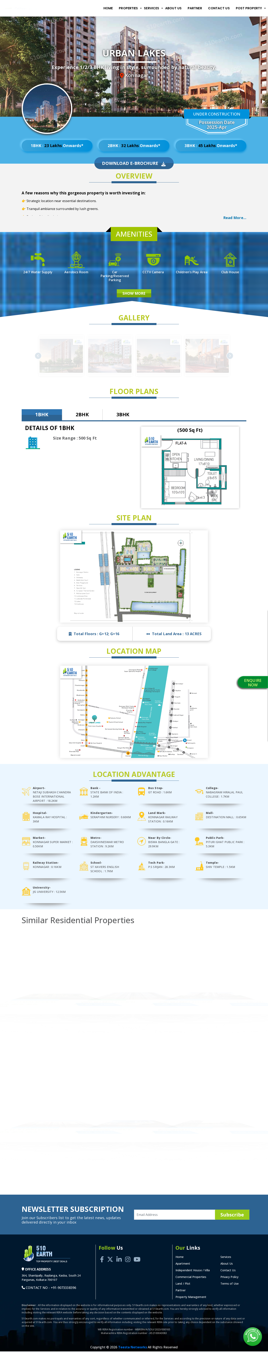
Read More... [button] (234, 218)
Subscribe (232, 1215)
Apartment (182, 1264)
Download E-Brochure (134, 164)
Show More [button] (134, 293)
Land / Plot (182, 1284)
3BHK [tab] (122, 415)
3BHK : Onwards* (211, 146)
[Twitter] (110, 1255)
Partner (195, 8)
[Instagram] (128, 1255)
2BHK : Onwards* (134, 146)
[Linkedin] (119, 1255)
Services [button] (151, 8)
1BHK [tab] (41, 415)
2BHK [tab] (82, 415)
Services (225, 1257)
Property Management (190, 1297)
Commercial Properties (190, 1277)
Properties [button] (128, 8)
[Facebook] (102, 1255)
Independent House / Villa (192, 1271)
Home (108, 8)
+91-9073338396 (63, 1288)
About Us (173, 8)
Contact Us (219, 8)
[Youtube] (137, 1255)
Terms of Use (229, 1284)
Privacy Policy (229, 1277)
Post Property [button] (249, 8)
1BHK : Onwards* (57, 146)
